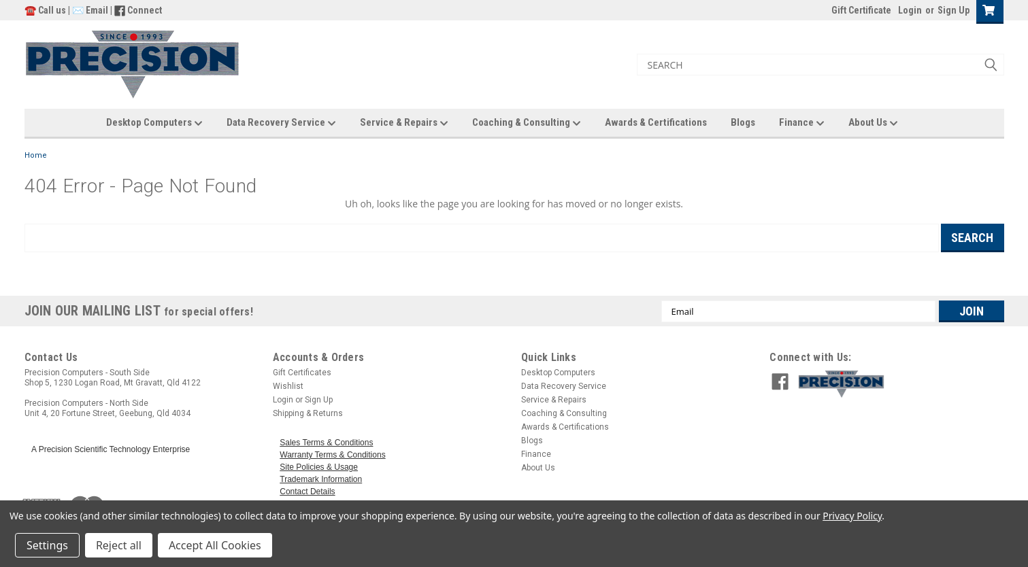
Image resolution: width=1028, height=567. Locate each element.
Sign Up (953, 10)
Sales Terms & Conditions (326, 442)
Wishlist (288, 386)
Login (910, 10)
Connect (144, 10)
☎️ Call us (46, 10)
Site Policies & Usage (319, 467)
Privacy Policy (852, 515)
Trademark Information (321, 479)
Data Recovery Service (281, 123)
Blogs (743, 122)
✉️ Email (90, 10)
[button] (897, 384)
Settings (47, 545)
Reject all (119, 545)
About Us (873, 123)
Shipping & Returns (308, 413)
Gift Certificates (302, 372)
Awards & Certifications (656, 122)
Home (35, 155)
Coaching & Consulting (526, 123)
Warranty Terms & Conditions (332, 455)
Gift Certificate (861, 10)
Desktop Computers (154, 123)
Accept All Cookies (215, 545)
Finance (802, 123)
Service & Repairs (404, 123)
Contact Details (307, 491)
